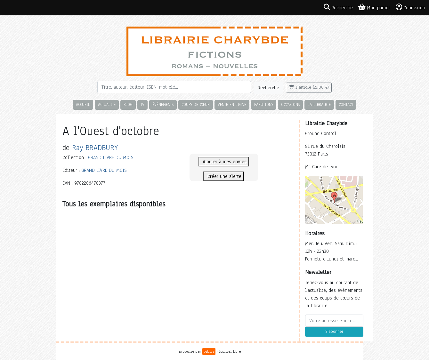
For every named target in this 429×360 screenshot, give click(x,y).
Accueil (83, 104)
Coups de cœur (196, 104)
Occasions (290, 104)
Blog (128, 104)
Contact (346, 104)
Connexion (410, 7)
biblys (209, 351)
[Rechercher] (174, 87)
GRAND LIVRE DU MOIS (111, 157)
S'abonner (334, 331)
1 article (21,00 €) (309, 87)
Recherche (268, 87)
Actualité (107, 104)
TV (142, 104)
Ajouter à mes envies (224, 161)
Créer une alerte (223, 176)
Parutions (263, 104)
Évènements (163, 104)
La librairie (319, 104)
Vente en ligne (232, 104)
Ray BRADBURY (95, 148)
